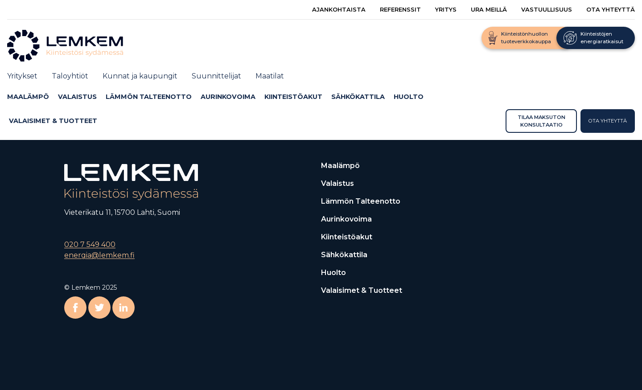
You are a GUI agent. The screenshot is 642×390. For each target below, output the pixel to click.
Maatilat (269, 76)
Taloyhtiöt (70, 76)
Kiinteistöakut (293, 97)
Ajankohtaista (339, 9)
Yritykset (22, 76)
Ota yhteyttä (610, 9)
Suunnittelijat (216, 76)
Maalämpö (28, 97)
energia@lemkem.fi (99, 255)
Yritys (446, 9)
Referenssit (400, 9)
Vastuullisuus (546, 9)
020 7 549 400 (89, 244)
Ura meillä (489, 9)
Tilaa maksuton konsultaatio (541, 120)
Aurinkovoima (228, 97)
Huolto (409, 97)
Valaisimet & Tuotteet (53, 120)
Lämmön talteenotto (149, 97)
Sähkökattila (358, 97)
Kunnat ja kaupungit (140, 76)
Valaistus (77, 97)
